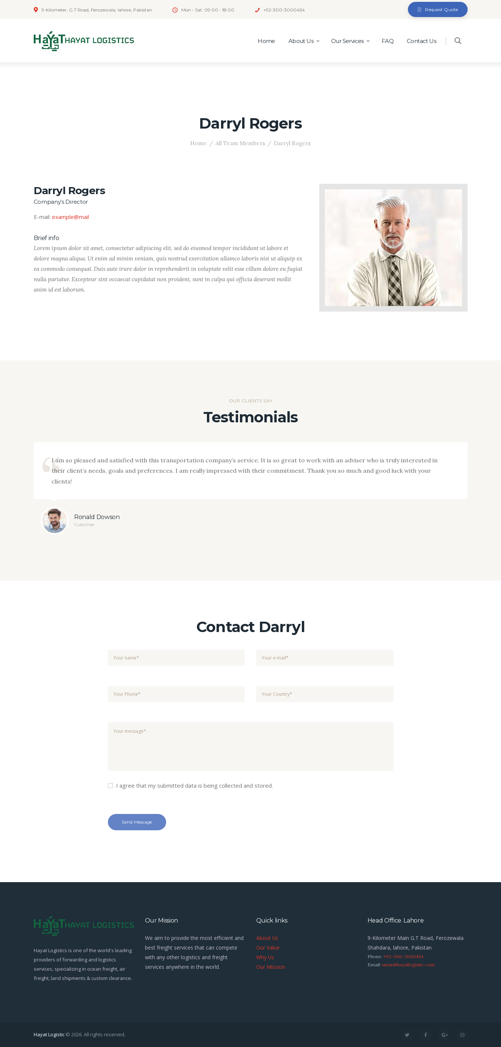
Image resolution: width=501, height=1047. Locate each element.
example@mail (70, 216)
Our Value (268, 947)
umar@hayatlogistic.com (408, 964)
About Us (267, 937)
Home (198, 143)
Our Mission (270, 966)
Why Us (265, 957)
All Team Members (240, 143)
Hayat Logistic (49, 1034)
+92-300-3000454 (403, 956)
